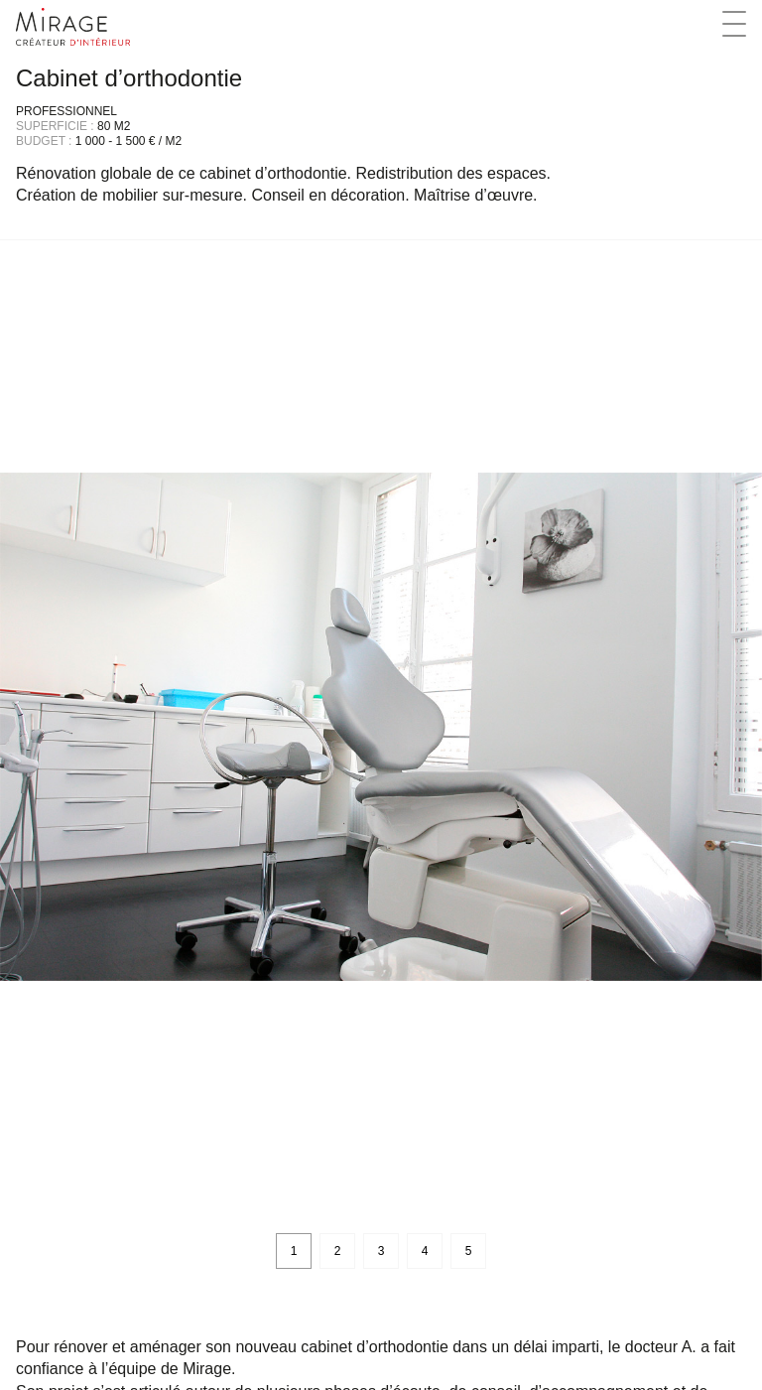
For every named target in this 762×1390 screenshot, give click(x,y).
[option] (381, 726)
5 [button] (468, 1251)
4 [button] (425, 1251)
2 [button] (337, 1251)
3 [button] (381, 1251)
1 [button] (294, 1251)
